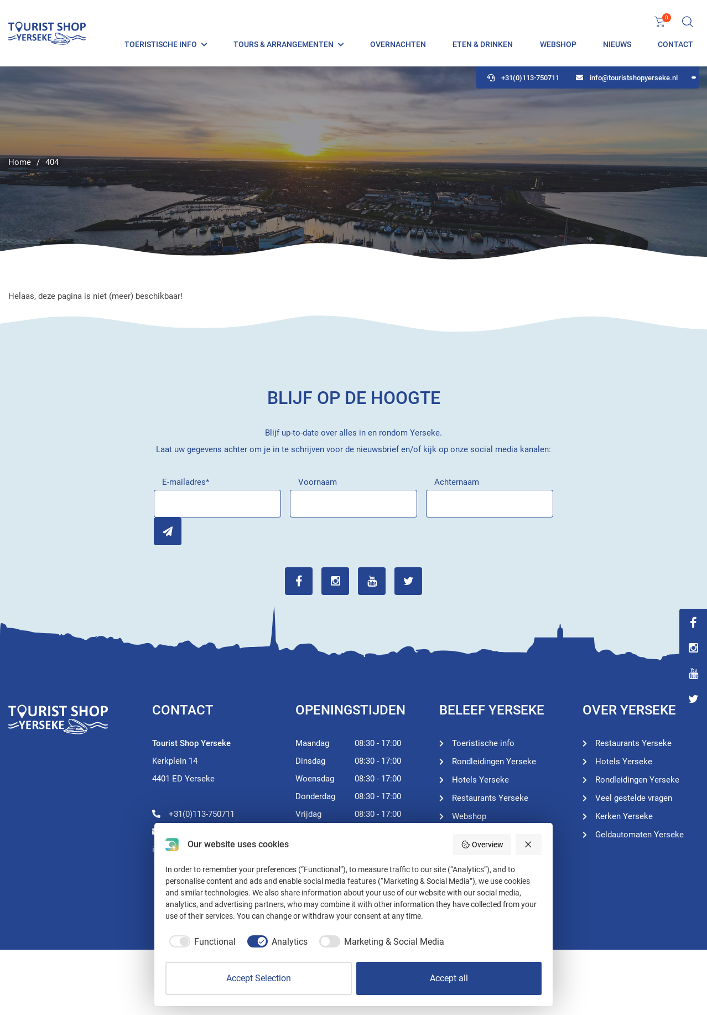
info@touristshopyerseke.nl (627, 78)
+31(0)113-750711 (523, 78)
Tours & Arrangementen (283, 44)
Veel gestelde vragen (633, 798)
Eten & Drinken (483, 44)
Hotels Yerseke (480, 780)
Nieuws (617, 44)
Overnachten (398, 44)
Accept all (449, 978)
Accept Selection (258, 978)
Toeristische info (160, 44)
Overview (482, 845)
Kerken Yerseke (624, 816)
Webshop (558, 44)
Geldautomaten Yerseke (639, 835)
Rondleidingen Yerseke (494, 762)
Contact (675, 44)
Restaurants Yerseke (490, 798)
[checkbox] (200, 942)
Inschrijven (167, 531)
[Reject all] (529, 844)
